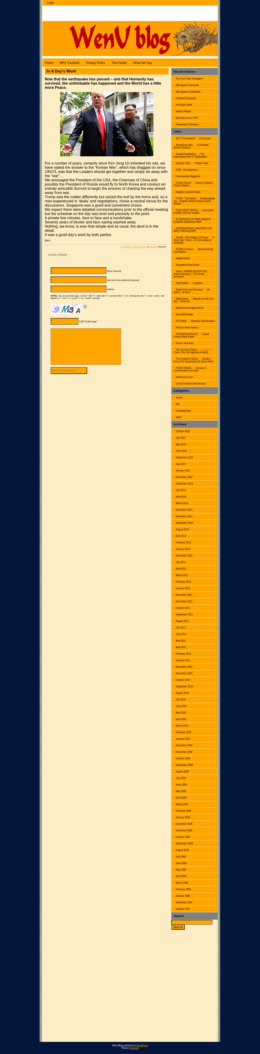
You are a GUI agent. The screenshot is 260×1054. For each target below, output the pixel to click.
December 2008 (184, 824)
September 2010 (184, 686)
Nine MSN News (184, 314)
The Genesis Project (186, 349)
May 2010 (181, 712)
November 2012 (184, 555)
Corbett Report (183, 183)
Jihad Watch (182, 283)
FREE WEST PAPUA (187, 210)
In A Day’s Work (184, 105)
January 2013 (183, 549)
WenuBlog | (60, 11)
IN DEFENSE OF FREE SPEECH (193, 219)
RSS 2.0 (130, 247)
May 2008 (181, 869)
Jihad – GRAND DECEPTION (191, 271)
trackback (154, 247)
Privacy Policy (95, 63)
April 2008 (181, 876)
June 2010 (181, 706)
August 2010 (182, 693)
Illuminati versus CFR (187, 118)
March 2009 (182, 804)
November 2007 (184, 902)
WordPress (142, 1045)
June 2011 (181, 634)
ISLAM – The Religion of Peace (192, 237)
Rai (177, 404)
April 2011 (181, 647)
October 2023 (183, 431)
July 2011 (181, 627)
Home (50, 63)
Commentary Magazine (188, 176)
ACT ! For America (185, 138)
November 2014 (184, 477)
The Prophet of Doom (187, 359)
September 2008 (184, 843)
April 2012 (181, 568)
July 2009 (181, 778)
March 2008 (182, 883)
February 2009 (183, 811)
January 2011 (183, 660)
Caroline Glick (183, 163)
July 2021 (181, 438)
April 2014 (181, 496)
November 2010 (184, 673)
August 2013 (182, 529)
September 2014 (184, 483)
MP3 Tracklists (69, 63)
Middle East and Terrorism (189, 289)
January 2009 (183, 817)
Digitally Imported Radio (188, 192)
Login (50, 2)
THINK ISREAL (184, 368)
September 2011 (184, 614)
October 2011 (183, 608)
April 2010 (181, 719)
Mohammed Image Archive (190, 308)
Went (178, 417)
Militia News (182, 299)
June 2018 (181, 451)
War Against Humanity (187, 85)
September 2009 (184, 765)
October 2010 (183, 680)
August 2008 (182, 850)
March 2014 (182, 503)
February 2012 (183, 582)
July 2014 (181, 490)
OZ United (181, 321)
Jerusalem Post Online (187, 265)
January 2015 (183, 470)
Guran (179, 397)
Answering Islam (184, 145)
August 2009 (182, 771)
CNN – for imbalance (187, 169)
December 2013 (184, 510)
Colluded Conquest (186, 98)
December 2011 (184, 595)
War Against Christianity (188, 91)
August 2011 (182, 621)
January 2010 (183, 739)
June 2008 (181, 863)
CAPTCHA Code (87, 321)
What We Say (142, 63)
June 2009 (181, 784)
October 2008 (183, 837)
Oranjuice (134, 1048)
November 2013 (184, 516)
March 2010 (182, 725)
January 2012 (183, 588)
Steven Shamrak (184, 343)
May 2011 (181, 640)
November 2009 (184, 752)
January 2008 (183, 896)
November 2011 (184, 601)
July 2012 (181, 562)
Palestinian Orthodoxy (187, 124)
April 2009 (181, 797)
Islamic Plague (183, 111)
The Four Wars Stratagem (189, 78)
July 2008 (181, 856)
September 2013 (184, 523)
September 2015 (184, 457)
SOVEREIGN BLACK (187, 334)
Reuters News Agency (187, 327)
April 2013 (181, 536)
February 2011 (183, 653)
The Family (119, 63)
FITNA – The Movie (186, 198)
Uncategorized (183, 410)
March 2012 (182, 575)
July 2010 (181, 699)
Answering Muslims (186, 154)
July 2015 (181, 464)
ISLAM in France (184, 249)
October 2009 (183, 758)
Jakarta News (183, 258)
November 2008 (184, 830)
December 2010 (184, 667)
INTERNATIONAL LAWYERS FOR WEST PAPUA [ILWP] (193, 229)
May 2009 (181, 791)
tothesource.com (184, 377)
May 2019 (181, 444)
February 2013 (183, 542)
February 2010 (183, 732)
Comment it (141, 247)
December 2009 (184, 745)
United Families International (191, 383)
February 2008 (183, 889)
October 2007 (183, 909)
